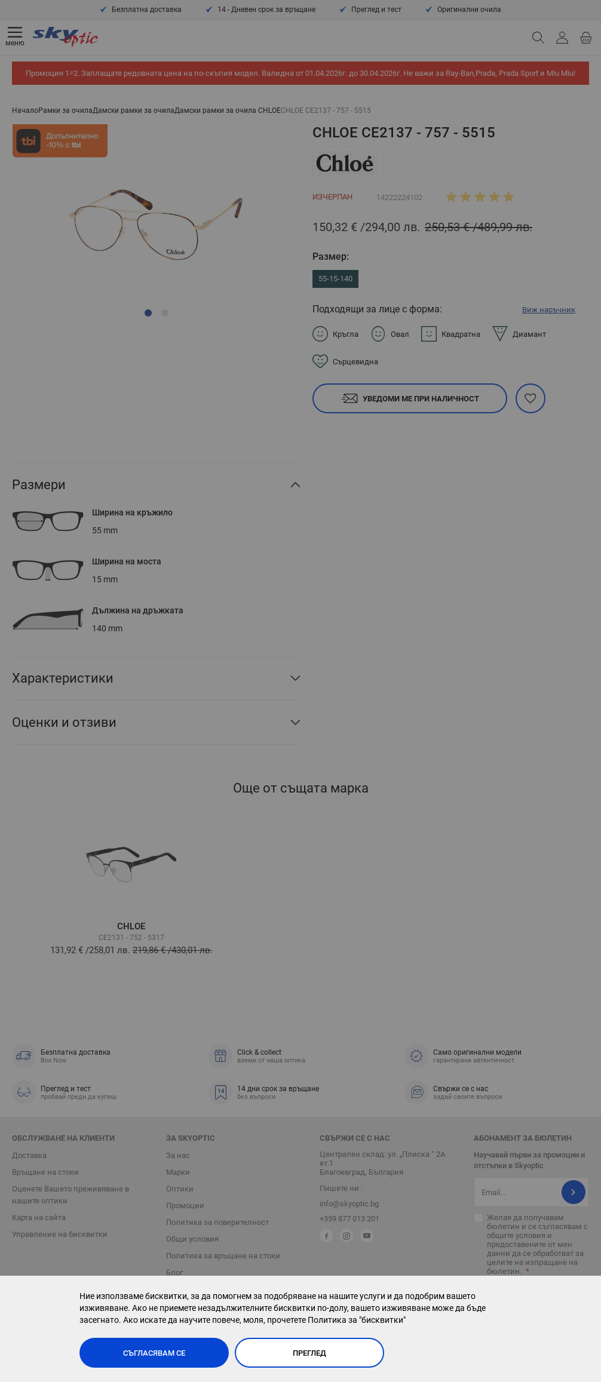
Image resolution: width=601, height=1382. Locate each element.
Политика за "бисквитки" (357, 1320)
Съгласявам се (154, 1353)
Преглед (309, 1353)
